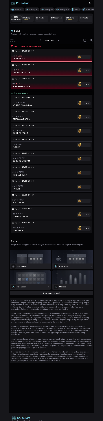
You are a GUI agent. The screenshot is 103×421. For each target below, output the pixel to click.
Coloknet (15, 300)
